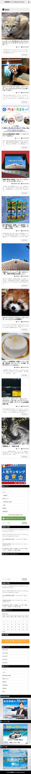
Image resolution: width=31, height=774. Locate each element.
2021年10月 (5, 653)
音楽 (4, 505)
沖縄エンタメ (5, 498)
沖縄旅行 (4, 508)
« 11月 (3, 632)
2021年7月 (4, 659)
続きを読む (24, 54)
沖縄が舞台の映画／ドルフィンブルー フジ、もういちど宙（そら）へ (15, 180)
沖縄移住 (5, 495)
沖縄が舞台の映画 (16, 183)
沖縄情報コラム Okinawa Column (14, 2)
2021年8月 (4, 656)
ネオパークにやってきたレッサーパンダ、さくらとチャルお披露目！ (15, 318)
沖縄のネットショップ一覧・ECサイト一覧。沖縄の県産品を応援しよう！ (15, 273)
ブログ (18, 92)
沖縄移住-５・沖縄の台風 (10, 446)
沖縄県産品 (17, 276)
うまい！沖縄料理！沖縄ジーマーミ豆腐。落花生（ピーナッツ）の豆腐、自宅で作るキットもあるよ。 (15, 363)
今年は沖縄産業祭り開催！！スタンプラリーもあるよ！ (14, 540)
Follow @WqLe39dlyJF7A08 (15, 514)
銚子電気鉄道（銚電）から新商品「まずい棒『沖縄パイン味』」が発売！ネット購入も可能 (15, 226)
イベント (18, 138)
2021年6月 (4, 662)
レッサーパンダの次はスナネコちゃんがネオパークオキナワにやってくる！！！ (15, 42)
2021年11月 (5, 649)
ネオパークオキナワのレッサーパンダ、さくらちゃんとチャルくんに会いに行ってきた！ (15, 88)
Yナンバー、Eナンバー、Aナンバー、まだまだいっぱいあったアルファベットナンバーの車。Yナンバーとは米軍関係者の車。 (15, 401)
